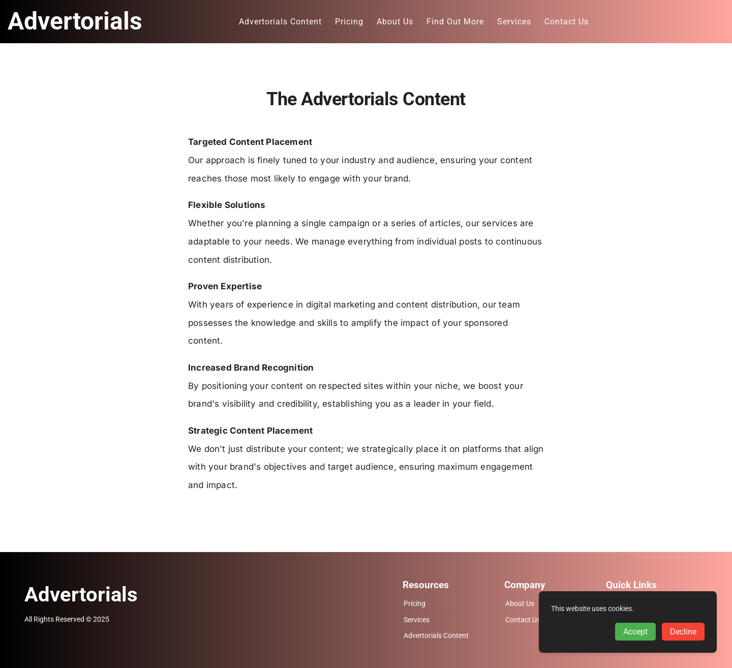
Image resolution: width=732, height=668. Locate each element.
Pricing (414, 603)
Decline (683, 631)
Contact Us (522, 620)
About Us (519, 603)
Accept (635, 631)
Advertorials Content (436, 635)
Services (417, 620)
